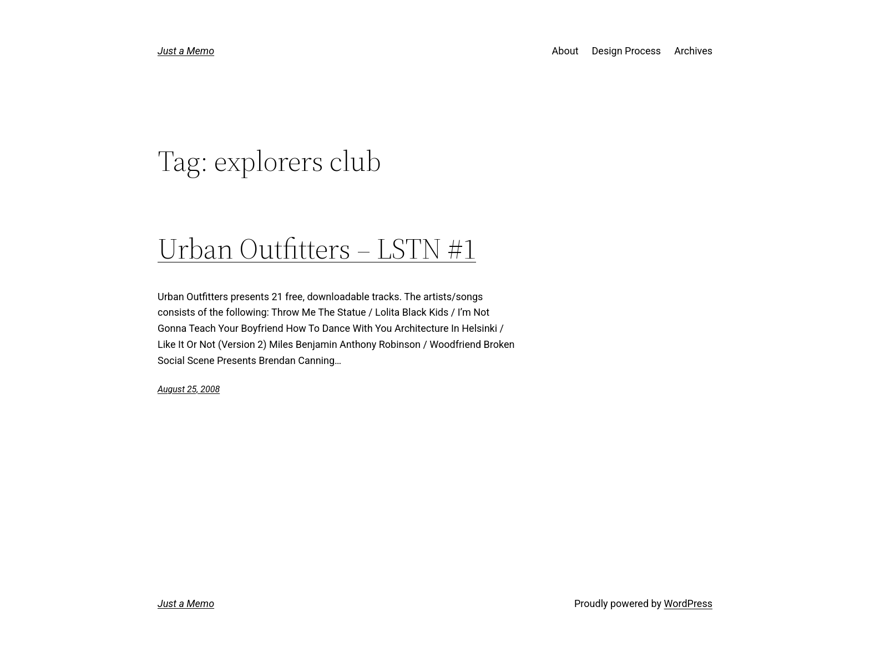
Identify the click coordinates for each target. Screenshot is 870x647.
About (565, 51)
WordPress (688, 603)
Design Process (626, 51)
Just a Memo (186, 51)
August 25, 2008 (189, 389)
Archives (693, 51)
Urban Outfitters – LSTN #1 (317, 248)
